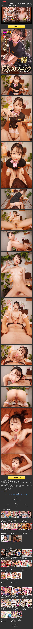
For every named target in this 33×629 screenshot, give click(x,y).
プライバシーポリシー (16, 625)
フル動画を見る (16, 26)
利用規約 (16, 624)
